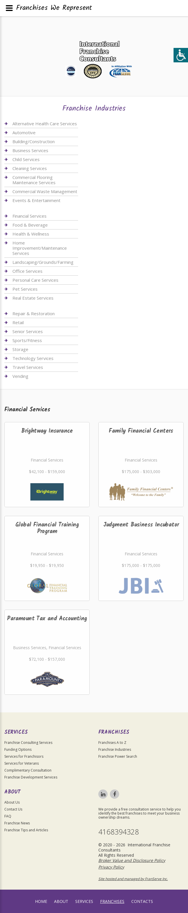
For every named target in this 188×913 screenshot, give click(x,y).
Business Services (30, 150)
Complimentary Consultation (27, 770)
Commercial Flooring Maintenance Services (34, 179)
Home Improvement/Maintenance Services (39, 248)
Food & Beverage (30, 225)
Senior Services (27, 331)
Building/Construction (33, 141)
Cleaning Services (29, 168)
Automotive (24, 132)
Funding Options (18, 749)
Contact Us (13, 809)
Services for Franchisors (23, 756)
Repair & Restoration (33, 313)
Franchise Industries (114, 749)
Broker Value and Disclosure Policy (131, 860)
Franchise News (17, 823)
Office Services (27, 271)
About (61, 901)
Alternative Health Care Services (44, 123)
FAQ (7, 816)
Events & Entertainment (36, 200)
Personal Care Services (35, 280)
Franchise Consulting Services (28, 742)
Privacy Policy (111, 867)
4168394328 (118, 831)
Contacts (142, 901)
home (41, 901)
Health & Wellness (30, 234)
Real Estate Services (33, 298)
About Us (12, 802)
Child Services (26, 159)
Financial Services (29, 216)
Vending (20, 376)
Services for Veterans (21, 763)
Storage (20, 349)
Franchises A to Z (112, 742)
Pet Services (25, 289)
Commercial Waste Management (44, 191)
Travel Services (27, 367)
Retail (18, 322)
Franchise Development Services (30, 777)
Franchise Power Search (117, 756)
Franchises (112, 901)
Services (84, 901)
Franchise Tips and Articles (26, 830)
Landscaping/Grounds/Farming (42, 262)
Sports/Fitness (27, 340)
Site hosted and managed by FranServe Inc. (133, 878)
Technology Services (33, 358)
